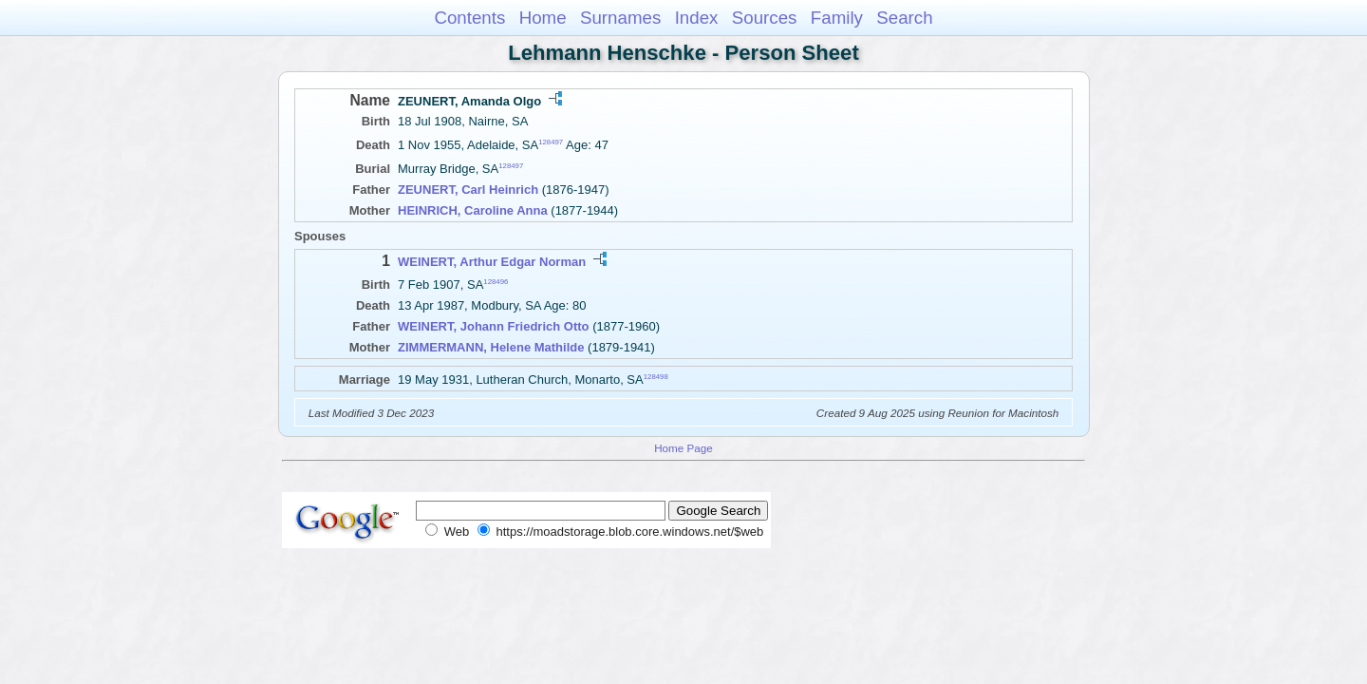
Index (697, 18)
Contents (469, 18)
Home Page (683, 448)
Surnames (620, 18)
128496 (495, 281)
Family (837, 18)
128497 (550, 142)
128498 (656, 376)
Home (543, 18)
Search (904, 18)
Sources (764, 18)
